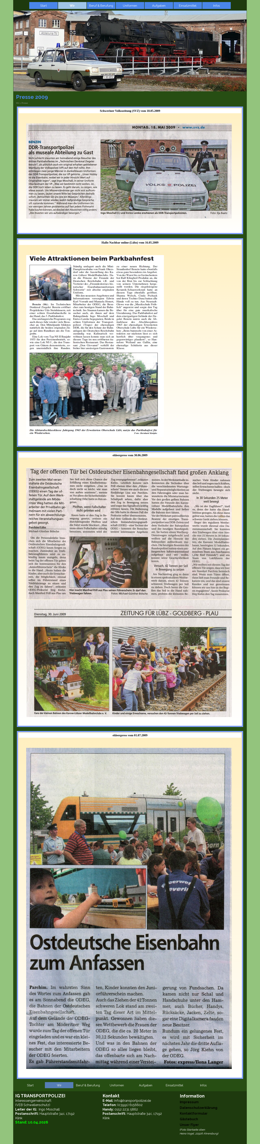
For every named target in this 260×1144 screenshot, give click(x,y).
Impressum (189, 1102)
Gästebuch (189, 1119)
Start (43, 5)
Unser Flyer (189, 1125)
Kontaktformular (194, 1113)
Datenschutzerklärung (198, 1108)
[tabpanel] (130, 174)
